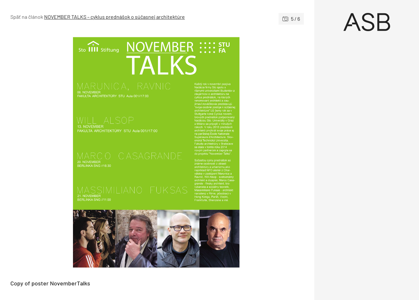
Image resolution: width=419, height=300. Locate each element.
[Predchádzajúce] (83, 152)
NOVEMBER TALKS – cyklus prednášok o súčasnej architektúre (114, 17)
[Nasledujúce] (230, 152)
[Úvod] (367, 22)
